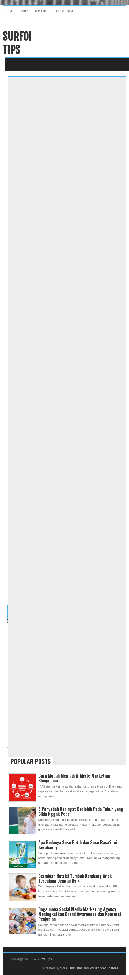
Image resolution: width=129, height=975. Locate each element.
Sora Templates (71, 968)
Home (9, 11)
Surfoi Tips (17, 43)
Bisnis (24, 11)
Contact (41, 11)
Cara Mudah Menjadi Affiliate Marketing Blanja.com (74, 778)
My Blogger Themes (104, 968)
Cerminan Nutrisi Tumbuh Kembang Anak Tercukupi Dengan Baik (75, 878)
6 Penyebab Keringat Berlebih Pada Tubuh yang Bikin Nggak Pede (80, 811)
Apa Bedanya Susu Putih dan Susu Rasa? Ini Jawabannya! (77, 844)
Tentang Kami (64, 11)
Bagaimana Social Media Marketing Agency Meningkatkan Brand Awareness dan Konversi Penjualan (79, 914)
